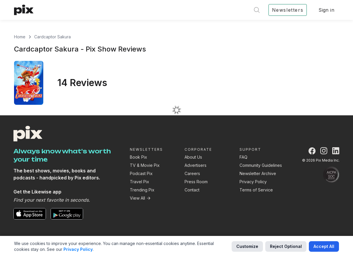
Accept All (324, 246)
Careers (192, 173)
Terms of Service (256, 189)
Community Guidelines (261, 165)
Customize (247, 246)
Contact (192, 189)
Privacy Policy (253, 181)
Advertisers (195, 165)
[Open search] (256, 10)
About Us (193, 157)
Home (19, 36)
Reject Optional (286, 246)
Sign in (326, 10)
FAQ (243, 157)
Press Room (196, 181)
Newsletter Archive (258, 173)
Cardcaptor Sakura (52, 36)
